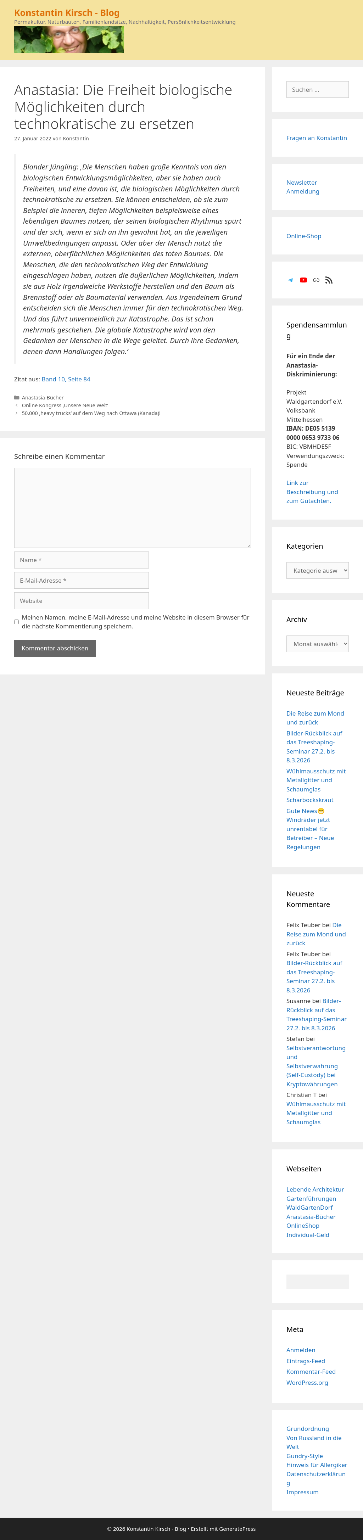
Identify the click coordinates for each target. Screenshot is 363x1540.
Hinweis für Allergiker (316, 1465)
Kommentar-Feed (311, 1371)
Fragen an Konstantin (316, 138)
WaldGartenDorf (309, 1207)
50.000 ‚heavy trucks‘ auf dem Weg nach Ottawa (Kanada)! (91, 413)
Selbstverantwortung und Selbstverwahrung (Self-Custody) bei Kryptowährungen (316, 1066)
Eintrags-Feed (305, 1361)
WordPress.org (307, 1382)
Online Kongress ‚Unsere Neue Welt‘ (65, 405)
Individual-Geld (307, 1235)
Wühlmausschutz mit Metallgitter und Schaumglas (316, 780)
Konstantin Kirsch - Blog (67, 12)
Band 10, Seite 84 (66, 379)
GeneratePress (237, 1528)
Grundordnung (307, 1428)
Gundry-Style (304, 1456)
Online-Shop (304, 236)
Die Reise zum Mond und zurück (316, 934)
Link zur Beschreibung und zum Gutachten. (312, 491)
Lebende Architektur (315, 1189)
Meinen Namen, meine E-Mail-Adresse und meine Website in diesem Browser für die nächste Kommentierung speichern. (136, 622)
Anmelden (300, 1350)
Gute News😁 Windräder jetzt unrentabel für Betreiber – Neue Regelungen (310, 829)
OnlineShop (302, 1225)
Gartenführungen (311, 1198)
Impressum (302, 1492)
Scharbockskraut (310, 800)
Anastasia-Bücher (43, 397)
